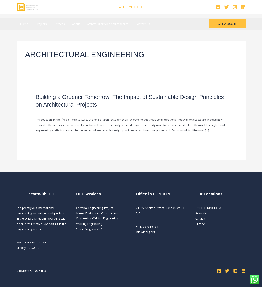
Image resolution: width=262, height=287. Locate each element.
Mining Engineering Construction (97, 213)
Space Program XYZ (89, 229)
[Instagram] (234, 7)
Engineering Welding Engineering (97, 218)
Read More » (44, 139)
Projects (39, 24)
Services (55, 24)
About (71, 24)
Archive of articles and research (101, 24)
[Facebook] (218, 7)
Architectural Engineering (78, 111)
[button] (227, 23)
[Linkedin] (243, 7)
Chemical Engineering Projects (96, 207)
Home (23, 24)
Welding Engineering (89, 223)
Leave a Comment (48, 111)
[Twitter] (226, 7)
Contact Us (135, 24)
